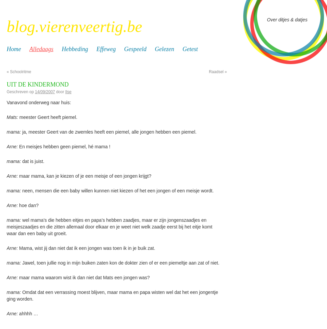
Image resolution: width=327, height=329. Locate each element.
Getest (190, 49)
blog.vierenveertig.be (74, 26)
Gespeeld (135, 49)
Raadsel (218, 71)
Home (14, 49)
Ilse (68, 92)
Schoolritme (19, 71)
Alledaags (41, 49)
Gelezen (164, 49)
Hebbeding (75, 49)
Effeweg (106, 49)
